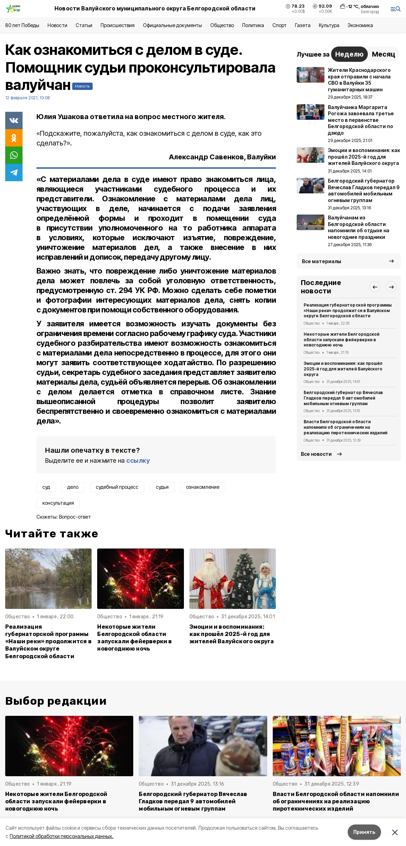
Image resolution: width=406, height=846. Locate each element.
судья (162, 487)
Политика (253, 25)
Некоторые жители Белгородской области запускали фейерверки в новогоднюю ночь (134, 637)
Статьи (84, 25)
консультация (58, 503)
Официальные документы (172, 25)
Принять (364, 832)
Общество (222, 25)
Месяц (383, 54)
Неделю (349, 54)
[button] (374, 286)
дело (72, 487)
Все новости (316, 454)
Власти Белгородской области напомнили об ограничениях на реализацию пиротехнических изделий (345, 427)
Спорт (279, 25)
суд (46, 487)
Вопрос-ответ (75, 517)
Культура (329, 25)
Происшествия (118, 25)
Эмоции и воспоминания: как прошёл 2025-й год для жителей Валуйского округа (231, 634)
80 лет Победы (22, 25)
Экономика (360, 25)
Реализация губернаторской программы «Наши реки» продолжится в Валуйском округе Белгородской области (48, 641)
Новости (57, 25)
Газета (303, 25)
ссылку (138, 460)
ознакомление (202, 487)
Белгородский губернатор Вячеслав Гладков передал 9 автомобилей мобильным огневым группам (343, 398)
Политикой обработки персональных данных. (61, 836)
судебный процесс (117, 487)
